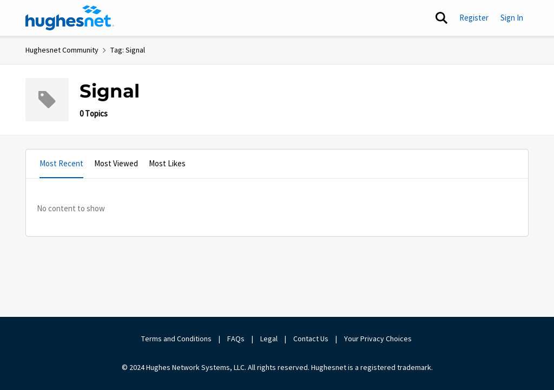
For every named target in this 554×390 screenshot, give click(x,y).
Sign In (511, 17)
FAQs (236, 338)
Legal (269, 338)
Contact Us (310, 338)
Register (474, 17)
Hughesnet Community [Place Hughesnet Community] (61, 50)
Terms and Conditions (176, 338)
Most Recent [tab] (61, 163)
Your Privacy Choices (378, 338)
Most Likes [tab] (167, 163)
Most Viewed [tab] (116, 163)
